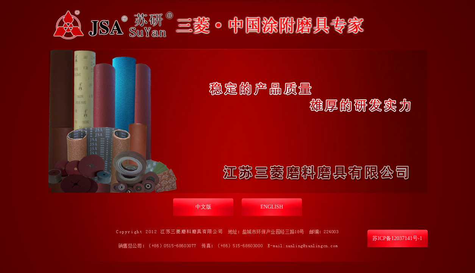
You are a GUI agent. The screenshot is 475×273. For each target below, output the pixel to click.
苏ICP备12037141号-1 (397, 238)
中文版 (203, 207)
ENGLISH (272, 207)
